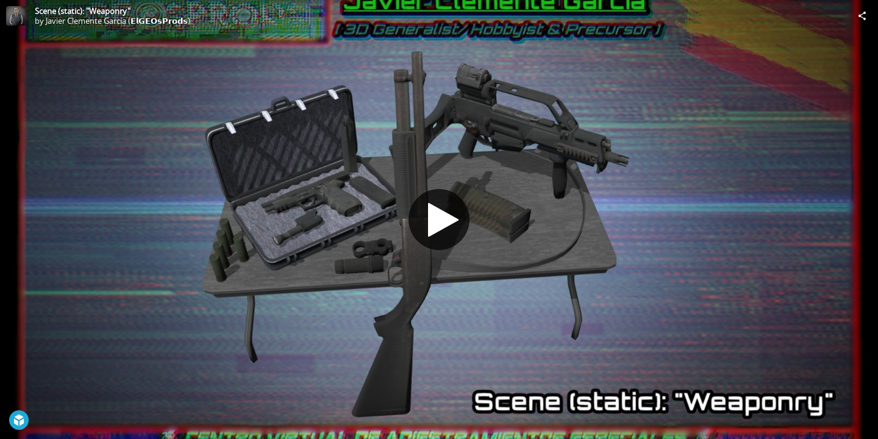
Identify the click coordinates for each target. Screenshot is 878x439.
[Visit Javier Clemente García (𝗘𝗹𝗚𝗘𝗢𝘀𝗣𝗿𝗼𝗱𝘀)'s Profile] (16, 16)
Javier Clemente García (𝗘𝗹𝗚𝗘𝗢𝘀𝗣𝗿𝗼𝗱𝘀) (118, 20)
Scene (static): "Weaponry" (82, 10)
